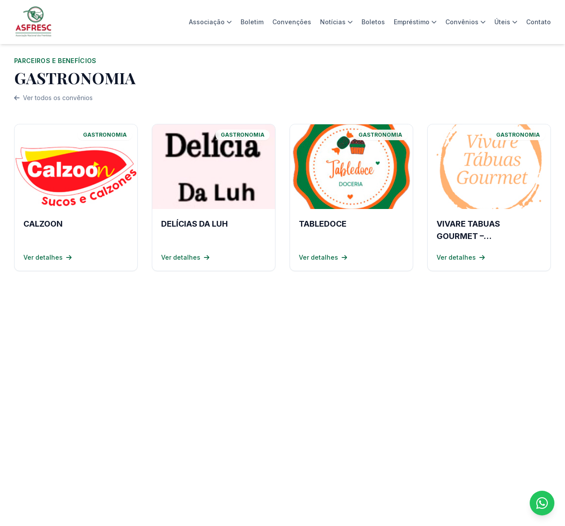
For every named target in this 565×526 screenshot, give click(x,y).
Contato (538, 22)
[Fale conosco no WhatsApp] (542, 503)
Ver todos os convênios (53, 97)
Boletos (373, 22)
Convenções (291, 22)
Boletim (252, 22)
